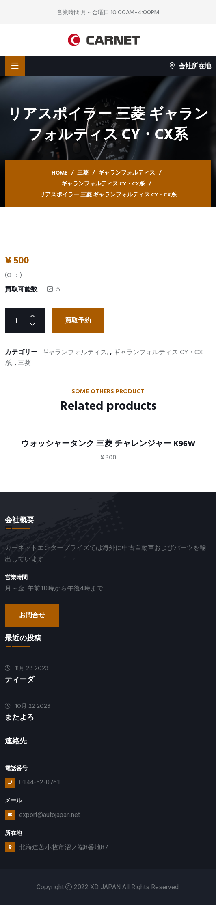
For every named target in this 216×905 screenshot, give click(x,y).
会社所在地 (190, 65)
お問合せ (32, 615)
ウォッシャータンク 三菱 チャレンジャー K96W (108, 443)
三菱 (83, 173)
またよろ (19, 717)
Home (59, 173)
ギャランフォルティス (126, 173)
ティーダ (19, 679)
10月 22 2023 (27, 705)
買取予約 (78, 320)
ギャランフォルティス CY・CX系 (103, 184)
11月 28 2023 (26, 668)
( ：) (13, 275)
